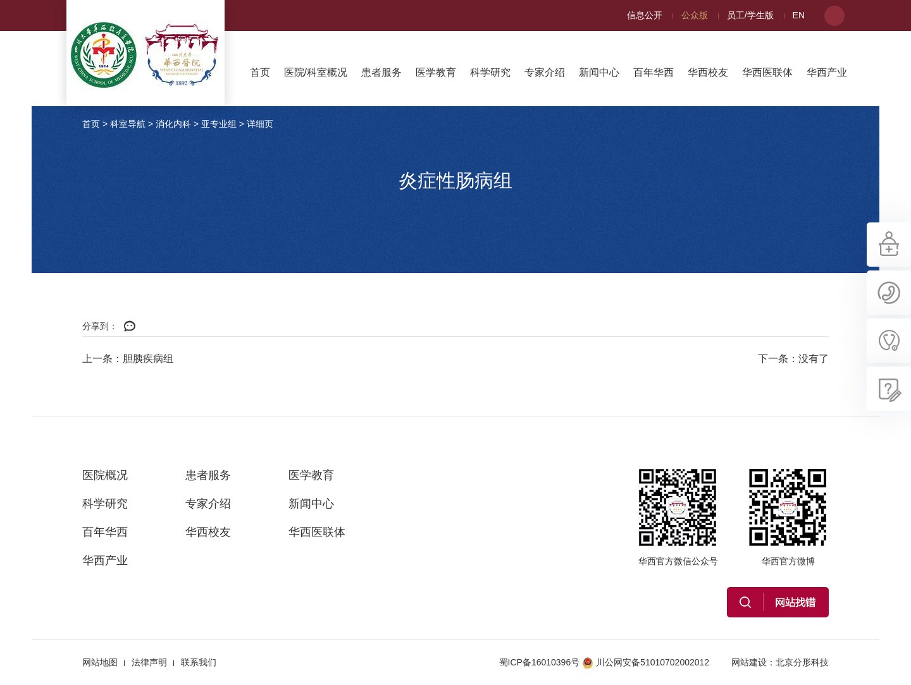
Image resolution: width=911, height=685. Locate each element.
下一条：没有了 (793, 358)
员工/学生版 (750, 15)
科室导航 (128, 124)
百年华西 (653, 72)
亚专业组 (219, 124)
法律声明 (149, 662)
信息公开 (644, 15)
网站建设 (749, 662)
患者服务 (381, 72)
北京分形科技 (802, 662)
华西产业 (827, 72)
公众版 (694, 15)
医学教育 (436, 72)
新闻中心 (599, 72)
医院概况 (105, 475)
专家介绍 (544, 72)
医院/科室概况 (315, 72)
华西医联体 (767, 72)
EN (799, 15)
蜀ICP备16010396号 (539, 662)
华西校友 (708, 72)
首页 (260, 72)
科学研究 (490, 72)
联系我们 (198, 662)
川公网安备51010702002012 (645, 662)
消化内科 (173, 124)
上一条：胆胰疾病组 (127, 358)
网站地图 (100, 662)
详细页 (260, 124)
